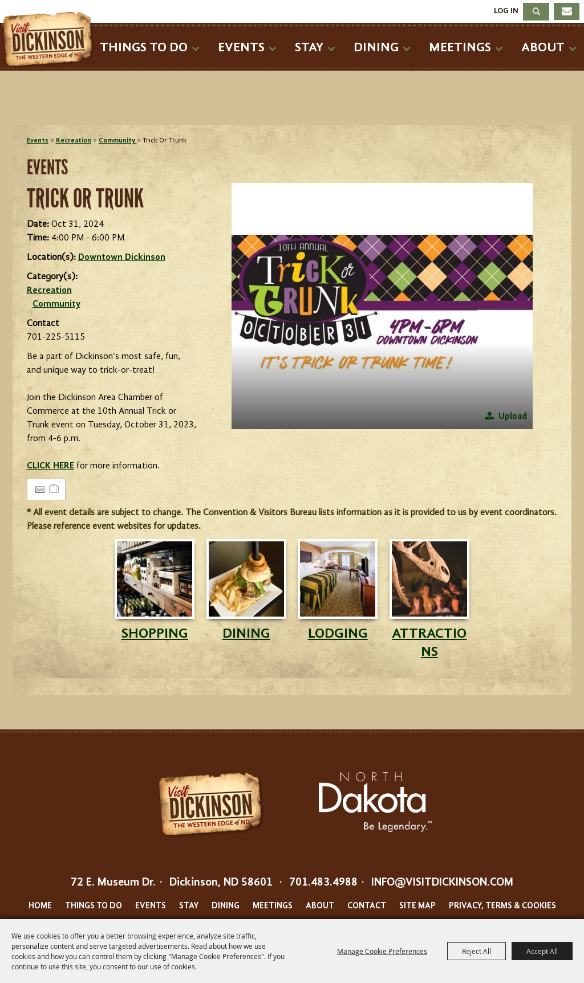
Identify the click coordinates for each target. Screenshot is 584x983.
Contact (366, 906)
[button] (382, 306)
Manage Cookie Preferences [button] (382, 951)
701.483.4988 (323, 882)
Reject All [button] (476, 951)
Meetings (460, 47)
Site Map (417, 906)
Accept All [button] (542, 951)
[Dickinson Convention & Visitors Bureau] (51, 40)
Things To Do (144, 47)
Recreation (73, 140)
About (543, 47)
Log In (506, 11)
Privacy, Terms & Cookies (502, 906)
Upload (512, 416)
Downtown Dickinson (121, 257)
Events (241, 47)
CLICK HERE (50, 466)
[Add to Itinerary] (54, 489)
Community (118, 140)
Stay (309, 47)
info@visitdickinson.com (442, 882)
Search (536, 12)
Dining (376, 47)
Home (40, 906)
